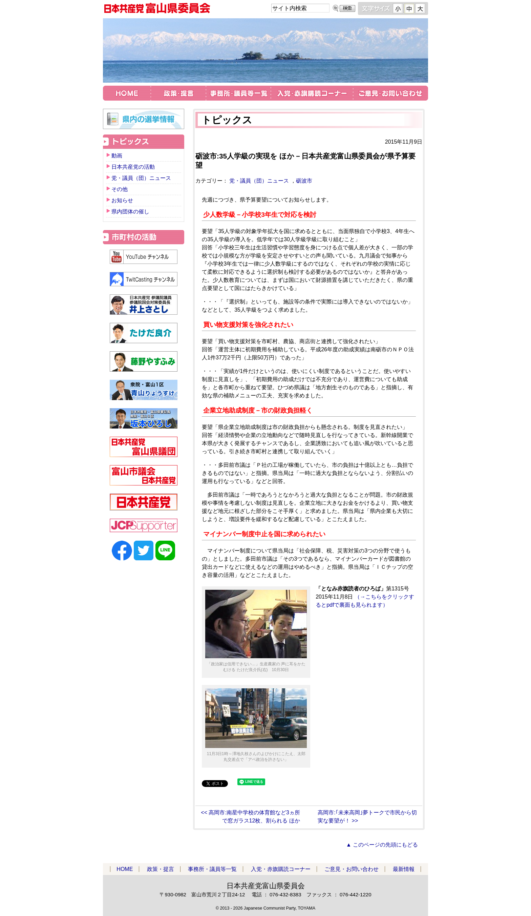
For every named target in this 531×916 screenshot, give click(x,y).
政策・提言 (178, 94)
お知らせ (122, 200)
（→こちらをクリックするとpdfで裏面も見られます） (365, 597)
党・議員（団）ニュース (259, 181)
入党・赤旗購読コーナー (312, 94)
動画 (116, 156)
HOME (127, 94)
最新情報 (404, 869)
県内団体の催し (130, 211)
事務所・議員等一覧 (238, 94)
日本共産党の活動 (133, 167)
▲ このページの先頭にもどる (382, 845)
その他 (119, 189)
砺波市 (304, 181)
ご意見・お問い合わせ (390, 94)
